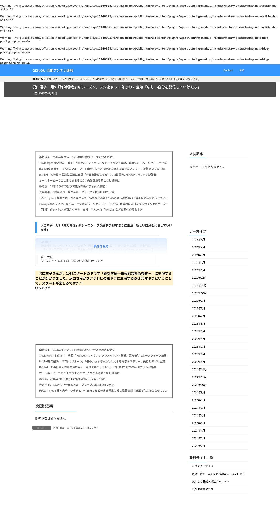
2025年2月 (198, 354)
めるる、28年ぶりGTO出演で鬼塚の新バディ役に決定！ (73, 186)
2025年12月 (199, 277)
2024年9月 (198, 392)
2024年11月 (199, 377)
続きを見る (101, 246)
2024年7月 (198, 407)
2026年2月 (198, 262)
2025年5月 (198, 331)
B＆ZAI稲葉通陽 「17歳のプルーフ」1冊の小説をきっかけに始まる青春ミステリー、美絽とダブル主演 (102, 168)
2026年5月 (198, 239)
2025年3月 (198, 346)
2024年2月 (198, 445)
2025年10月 (199, 292)
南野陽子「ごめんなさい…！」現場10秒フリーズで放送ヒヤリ (77, 157)
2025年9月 (198, 300)
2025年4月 (198, 338)
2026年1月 (198, 270)
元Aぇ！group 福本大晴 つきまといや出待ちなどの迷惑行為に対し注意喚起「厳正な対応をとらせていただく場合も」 (104, 198)
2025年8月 (198, 308)
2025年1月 (198, 361)
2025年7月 (198, 315)
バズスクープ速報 (202, 466)
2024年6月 (198, 415)
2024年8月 (198, 400)
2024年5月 (198, 422)
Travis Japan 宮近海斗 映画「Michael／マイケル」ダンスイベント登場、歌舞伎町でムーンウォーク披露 (103, 163)
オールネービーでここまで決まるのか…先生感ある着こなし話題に (79, 180)
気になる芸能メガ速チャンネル (210, 481)
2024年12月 (199, 369)
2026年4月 (198, 247)
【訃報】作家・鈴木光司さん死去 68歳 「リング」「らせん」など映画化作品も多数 (91, 209)
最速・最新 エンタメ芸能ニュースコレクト (75, 427)
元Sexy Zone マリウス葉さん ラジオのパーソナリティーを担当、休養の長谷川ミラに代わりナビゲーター (104, 203)
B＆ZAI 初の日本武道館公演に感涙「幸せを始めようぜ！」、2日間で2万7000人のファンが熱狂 (97, 174)
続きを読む (42, 288)
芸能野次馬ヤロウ (202, 489)
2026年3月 (198, 254)
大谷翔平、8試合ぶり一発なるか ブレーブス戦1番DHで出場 (76, 192)
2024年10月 (199, 384)
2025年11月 (199, 285)
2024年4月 (198, 430)
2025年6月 (198, 323)
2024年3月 (198, 438)
